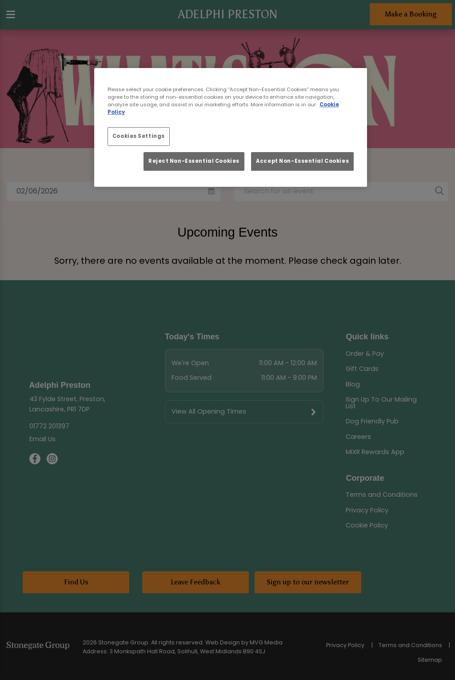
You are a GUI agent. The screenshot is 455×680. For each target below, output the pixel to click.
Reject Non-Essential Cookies (193, 161)
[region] (230, 127)
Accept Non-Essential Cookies (302, 161)
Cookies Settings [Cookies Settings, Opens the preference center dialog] (138, 136)
